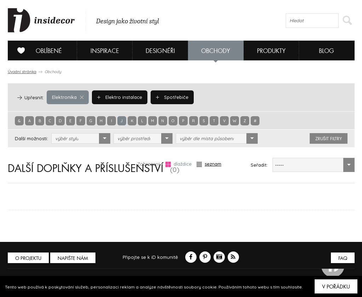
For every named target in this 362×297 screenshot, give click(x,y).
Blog (326, 51)
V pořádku (336, 287)
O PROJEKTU (28, 258)
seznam (209, 164)
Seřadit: (259, 165)
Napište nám (73, 258)
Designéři (160, 51)
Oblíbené (37, 50)
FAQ (342, 258)
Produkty (271, 51)
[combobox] (80, 138)
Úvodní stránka (22, 71)
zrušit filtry (328, 139)
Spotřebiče (172, 97)
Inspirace (104, 51)
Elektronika (67, 97)
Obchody (215, 51)
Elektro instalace (119, 97)
